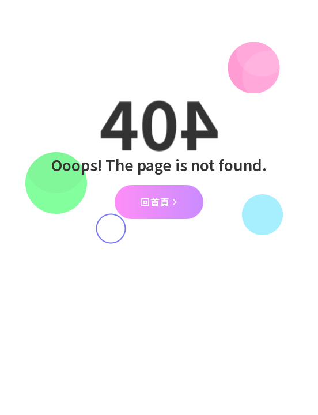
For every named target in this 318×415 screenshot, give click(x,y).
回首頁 (159, 202)
